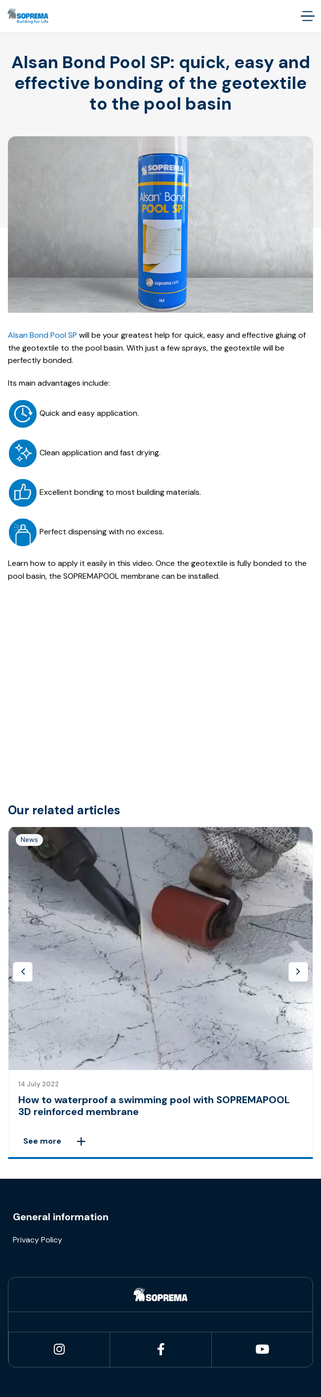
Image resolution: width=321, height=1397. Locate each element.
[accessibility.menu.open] (307, 16)
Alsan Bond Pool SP (42, 335)
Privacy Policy (37, 1240)
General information (61, 1216)
